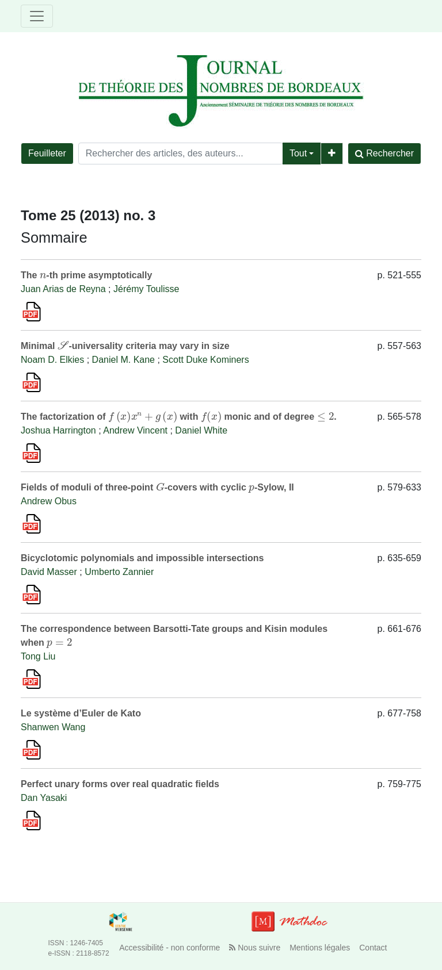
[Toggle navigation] (37, 16)
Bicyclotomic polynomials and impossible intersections (142, 558)
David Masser (49, 572)
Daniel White (201, 430)
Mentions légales (319, 947)
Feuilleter (47, 153)
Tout (298, 153)
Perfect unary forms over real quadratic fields (120, 784)
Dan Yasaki (44, 798)
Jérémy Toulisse (146, 289)
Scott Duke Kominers (205, 360)
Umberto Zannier (119, 572)
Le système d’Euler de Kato (81, 713)
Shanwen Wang (53, 727)
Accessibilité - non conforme (169, 947)
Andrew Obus (49, 501)
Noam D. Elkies (52, 360)
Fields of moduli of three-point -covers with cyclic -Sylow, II (157, 487)
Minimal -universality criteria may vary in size (125, 346)
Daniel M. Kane (123, 360)
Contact (373, 947)
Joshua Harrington (58, 430)
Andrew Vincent (135, 430)
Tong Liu (38, 656)
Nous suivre (254, 947)
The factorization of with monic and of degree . (179, 416)
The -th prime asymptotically (86, 275)
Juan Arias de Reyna (63, 289)
